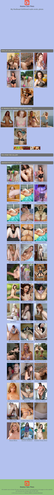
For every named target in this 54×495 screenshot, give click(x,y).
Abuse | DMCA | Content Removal (33, 493)
